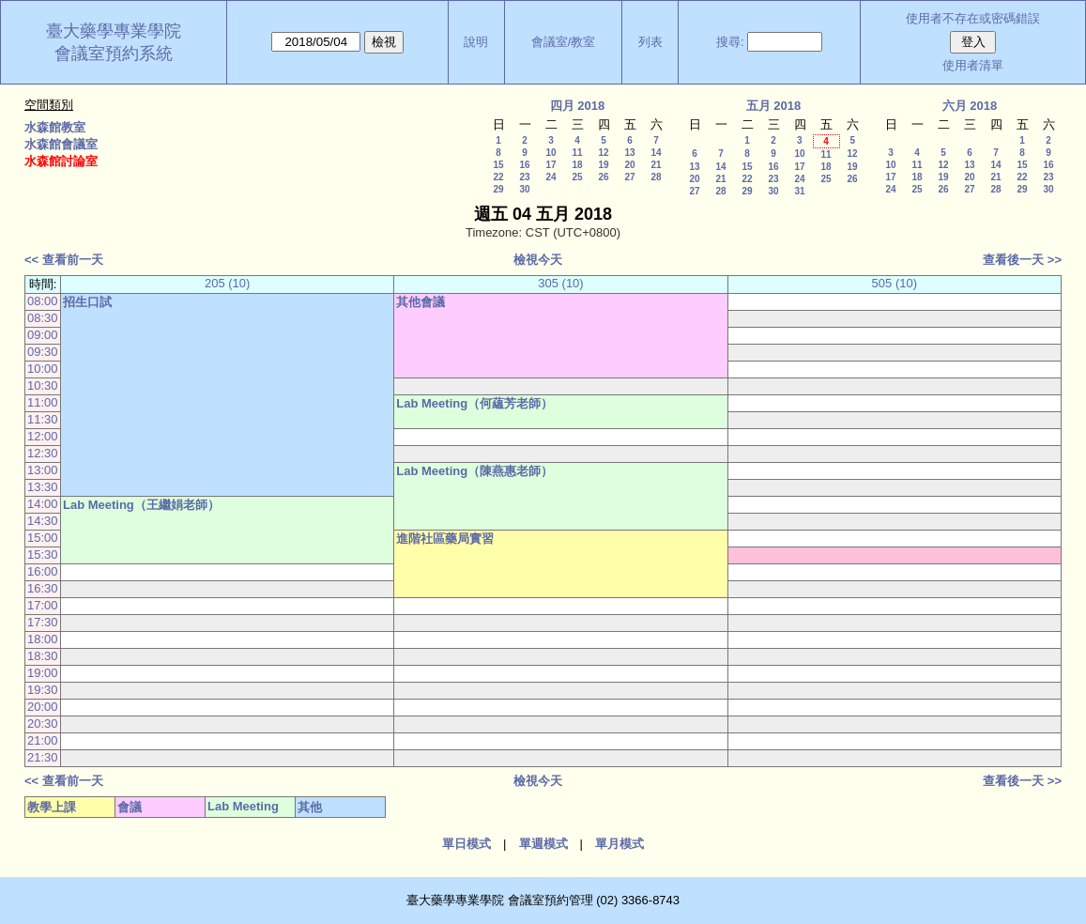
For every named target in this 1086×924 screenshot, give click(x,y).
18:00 (42, 639)
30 (524, 189)
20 (629, 165)
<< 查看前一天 (63, 260)
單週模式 (543, 844)
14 (655, 152)
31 (799, 191)
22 (498, 177)
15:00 (42, 538)
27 (629, 177)
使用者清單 (972, 65)
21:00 (42, 740)
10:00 (42, 369)
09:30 (42, 352)
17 (550, 165)
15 (498, 165)
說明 (476, 42)
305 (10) (560, 283)
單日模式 (466, 844)
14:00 (42, 504)
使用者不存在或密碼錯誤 (973, 18)
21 (655, 165)
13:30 (42, 487)
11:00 (42, 402)
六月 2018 (970, 106)
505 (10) (894, 283)
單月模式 (619, 844)
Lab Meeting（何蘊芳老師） (474, 403)
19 (603, 165)
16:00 (42, 571)
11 (577, 152)
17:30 (42, 622)
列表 (650, 42)
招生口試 (87, 302)
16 (524, 165)
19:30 (42, 690)
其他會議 (420, 302)
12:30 (42, 453)
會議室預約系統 (113, 53)
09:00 (42, 335)
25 (577, 177)
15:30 (42, 554)
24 (550, 177)
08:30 (42, 318)
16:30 (42, 588)
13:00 (42, 470)
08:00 (42, 301)
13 (629, 152)
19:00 (42, 673)
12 (603, 152)
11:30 (42, 419)
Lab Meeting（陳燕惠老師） (474, 471)
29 (498, 189)
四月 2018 (577, 106)
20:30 (42, 723)
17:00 (42, 605)
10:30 (42, 385)
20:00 (42, 707)
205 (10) (227, 283)
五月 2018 (774, 106)
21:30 (42, 757)
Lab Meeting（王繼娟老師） (141, 505)
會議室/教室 (563, 42)
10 (550, 152)
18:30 (42, 656)
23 (524, 177)
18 (577, 165)
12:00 (42, 436)
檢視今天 (537, 260)
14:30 (42, 521)
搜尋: (730, 42)
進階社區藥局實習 (445, 538)
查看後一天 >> (1022, 260)
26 (603, 177)
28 (655, 177)
